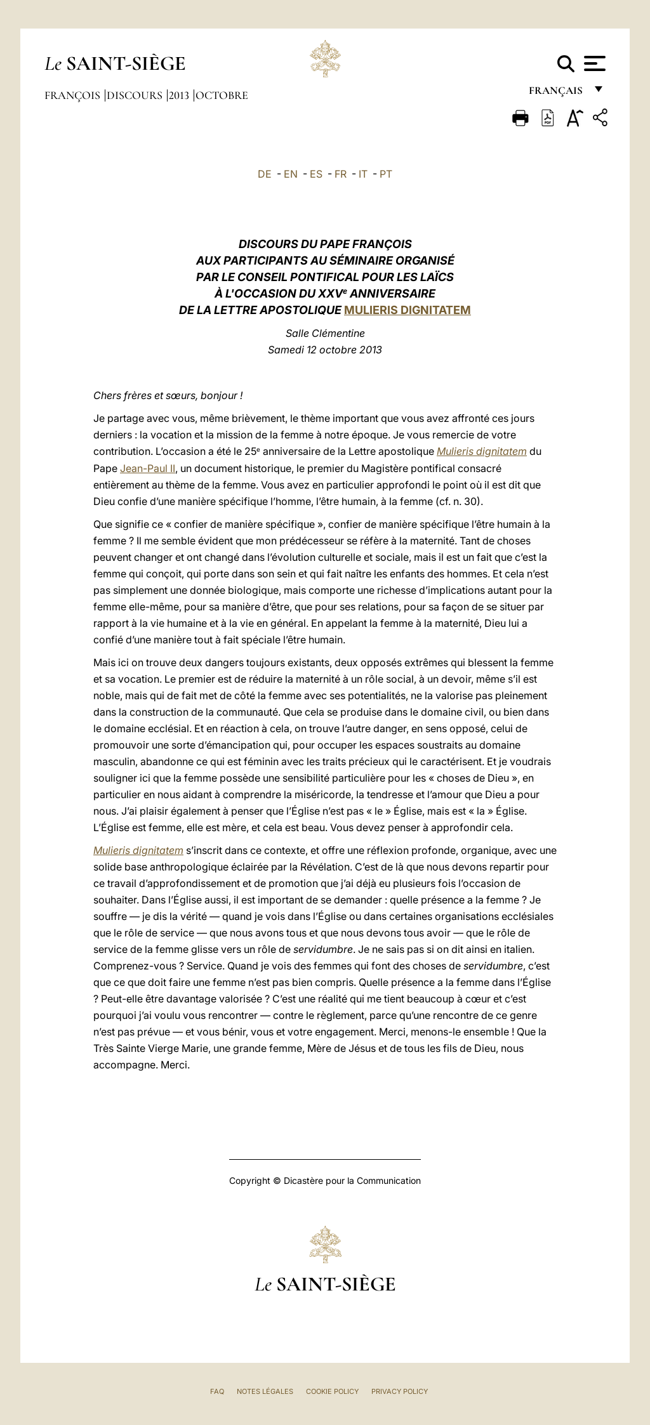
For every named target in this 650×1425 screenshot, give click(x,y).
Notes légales (265, 1391)
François (73, 95)
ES (316, 173)
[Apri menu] (593, 63)
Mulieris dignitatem (482, 451)
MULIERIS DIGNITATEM (407, 310)
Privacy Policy (399, 1391)
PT (386, 173)
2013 (180, 95)
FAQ (217, 1391)
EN (291, 173)
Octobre (222, 95)
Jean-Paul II (147, 468)
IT (363, 173)
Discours (136, 95)
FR (341, 173)
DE (265, 173)
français (557, 93)
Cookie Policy (332, 1391)
